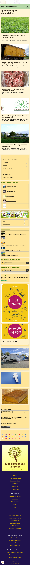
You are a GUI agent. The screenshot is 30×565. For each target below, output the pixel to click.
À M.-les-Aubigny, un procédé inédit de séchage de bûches (15, 63)
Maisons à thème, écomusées (15, 552)
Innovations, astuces (15, 545)
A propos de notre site (15, 478)
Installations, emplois (15, 525)
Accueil (15, 475)
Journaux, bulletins (6, 224)
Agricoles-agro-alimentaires (15, 537)
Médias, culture (15, 520)
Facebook (15, 483)
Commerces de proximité (15, 542)
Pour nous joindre (15, 481)
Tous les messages (6, 426)
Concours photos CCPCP (9, 186)
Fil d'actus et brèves (15, 496)
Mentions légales (15, 561)
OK (27, 262)
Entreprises (15, 499)
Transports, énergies (15, 523)
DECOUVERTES (5, 162)
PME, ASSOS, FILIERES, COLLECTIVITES (10, 159)
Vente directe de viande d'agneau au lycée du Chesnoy (14, 89)
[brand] (9, 6)
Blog (15, 507)
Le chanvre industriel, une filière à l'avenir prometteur (13, 36)
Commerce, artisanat (15, 530)
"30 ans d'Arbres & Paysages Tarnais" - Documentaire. (14, 234)
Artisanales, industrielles (15, 540)
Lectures (15, 504)
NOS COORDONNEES (7, 174)
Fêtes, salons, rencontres (15, 515)
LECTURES (5, 165)
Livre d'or (15, 486)
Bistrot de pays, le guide (10, 341)
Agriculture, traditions (15, 528)
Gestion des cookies (15, 563)
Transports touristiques (15, 554)
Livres (4, 221)
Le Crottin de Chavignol (9, 201)
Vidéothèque (15, 489)
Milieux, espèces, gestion (15, 518)
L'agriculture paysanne (9, 206)
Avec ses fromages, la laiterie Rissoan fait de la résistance (14, 116)
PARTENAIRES (5, 171)
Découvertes (15, 501)
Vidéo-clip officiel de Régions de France (10, 250)
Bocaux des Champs (8, 196)
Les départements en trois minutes (9, 255)
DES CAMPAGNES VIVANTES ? (8, 177)
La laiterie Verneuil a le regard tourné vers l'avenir (14, 145)
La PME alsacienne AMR (9, 191)
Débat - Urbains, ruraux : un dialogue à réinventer (13, 245)
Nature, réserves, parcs (15, 557)
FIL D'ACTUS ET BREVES (7, 168)
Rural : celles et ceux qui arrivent (9, 240)
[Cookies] (2, 562)
